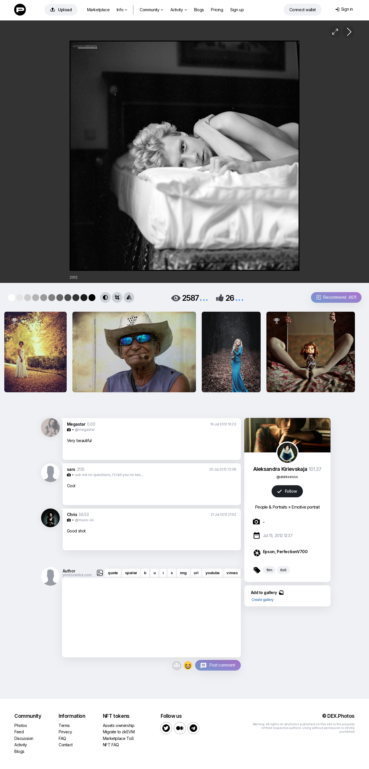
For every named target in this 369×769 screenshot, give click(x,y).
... (203, 297)
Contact (65, 744)
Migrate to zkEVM (119, 731)
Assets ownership (118, 725)
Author (69, 570)
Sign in (344, 9)
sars (71, 469)
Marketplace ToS (118, 738)
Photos (20, 725)
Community (151, 9)
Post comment (222, 665)
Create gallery (262, 599)
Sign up (237, 9)
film (269, 570)
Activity (178, 9)
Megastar (76, 424)
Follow (287, 491)
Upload (61, 9)
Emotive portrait (305, 507)
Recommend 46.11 (336, 297)
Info (122, 9)
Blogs (199, 9)
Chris (72, 514)
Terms (64, 725)
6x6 (283, 570)
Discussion (23, 738)
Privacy (65, 731)
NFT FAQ (111, 744)
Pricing (217, 9)
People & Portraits (271, 507)
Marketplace (98, 9)
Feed (19, 731)
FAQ (62, 738)
